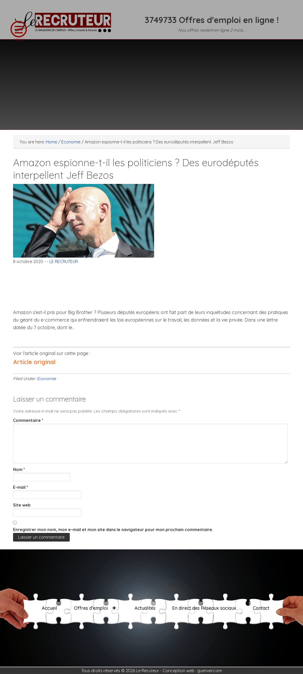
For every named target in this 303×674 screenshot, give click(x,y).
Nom (19, 469)
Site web (22, 505)
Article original (34, 362)
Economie (46, 378)
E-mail (20, 487)
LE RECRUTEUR (65, 24)
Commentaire (28, 420)
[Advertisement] (151, 81)
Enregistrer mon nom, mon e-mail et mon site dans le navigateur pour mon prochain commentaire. (113, 529)
